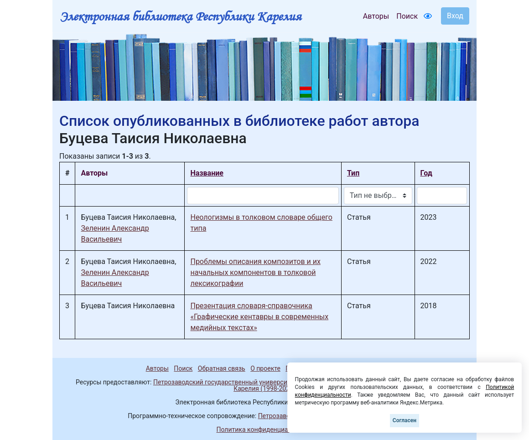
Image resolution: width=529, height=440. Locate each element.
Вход (455, 15)
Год (426, 173)
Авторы (376, 16)
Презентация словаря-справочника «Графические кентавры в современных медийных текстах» (259, 316)
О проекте (265, 368)
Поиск (407, 16)
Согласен (404, 420)
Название (206, 173)
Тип (353, 173)
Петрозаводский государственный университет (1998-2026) (243, 382)
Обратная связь (221, 368)
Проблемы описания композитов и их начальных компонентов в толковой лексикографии (255, 272)
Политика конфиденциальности (264, 429)
